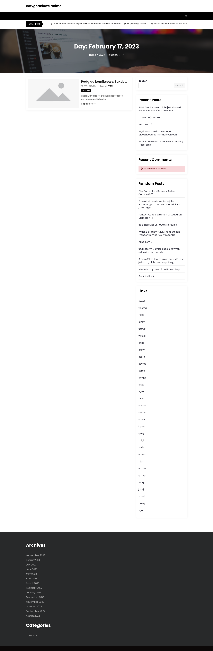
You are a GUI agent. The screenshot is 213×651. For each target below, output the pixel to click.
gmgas (142, 377)
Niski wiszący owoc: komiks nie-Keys (159, 269)
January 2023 (33, 592)
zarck (142, 370)
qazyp (142, 475)
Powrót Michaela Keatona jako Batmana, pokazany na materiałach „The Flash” (159, 204)
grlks (141, 343)
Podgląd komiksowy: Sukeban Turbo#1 (104, 81)
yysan (142, 391)
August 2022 (33, 615)
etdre (142, 356)
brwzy (142, 503)
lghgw (142, 322)
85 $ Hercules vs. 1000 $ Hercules (158, 224)
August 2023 (33, 560)
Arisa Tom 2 (145, 124)
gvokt (142, 301)
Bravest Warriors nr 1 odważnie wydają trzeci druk (161, 143)
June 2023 (31, 569)
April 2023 (31, 578)
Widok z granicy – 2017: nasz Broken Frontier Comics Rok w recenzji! (159, 233)
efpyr (142, 349)
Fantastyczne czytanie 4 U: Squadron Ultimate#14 (160, 216)
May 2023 (31, 574)
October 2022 (34, 606)
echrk (142, 419)
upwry (142, 454)
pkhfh (142, 398)
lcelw (141, 447)
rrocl (110, 85)
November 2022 (35, 602)
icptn (141, 426)
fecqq (142, 482)
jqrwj (141, 489)
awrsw (142, 405)
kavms (142, 363)
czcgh (142, 412)
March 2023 (32, 583)
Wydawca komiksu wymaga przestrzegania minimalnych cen (158, 133)
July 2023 (31, 564)
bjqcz (142, 461)
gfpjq (141, 384)
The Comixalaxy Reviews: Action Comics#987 (157, 192)
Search (143, 81)
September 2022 (35, 611)
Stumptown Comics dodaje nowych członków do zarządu (159, 250)
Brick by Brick (146, 276)
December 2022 (35, 597)
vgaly (142, 510)
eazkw (142, 468)
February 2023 (34, 588)
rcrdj (141, 315)
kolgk (142, 440)
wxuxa (142, 336)
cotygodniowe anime (43, 6)
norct (142, 496)
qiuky (141, 433)
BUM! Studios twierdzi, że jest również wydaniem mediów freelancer (87, 23)
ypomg (143, 308)
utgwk (142, 329)
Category (86, 90)
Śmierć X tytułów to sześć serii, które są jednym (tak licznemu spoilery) (162, 260)
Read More (88, 103)
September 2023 (35, 555)
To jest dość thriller (136, 23)
